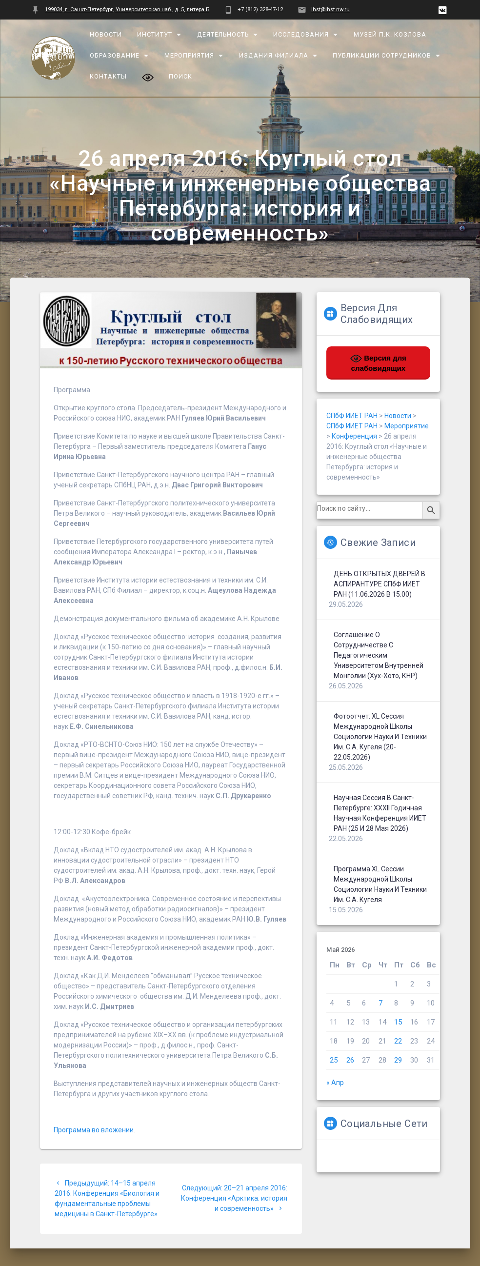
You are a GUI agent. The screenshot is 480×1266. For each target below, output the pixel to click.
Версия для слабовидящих (378, 362)
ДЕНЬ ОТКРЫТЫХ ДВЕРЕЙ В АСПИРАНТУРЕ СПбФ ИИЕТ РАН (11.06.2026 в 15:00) (379, 584)
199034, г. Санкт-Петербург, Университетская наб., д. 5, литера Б (127, 9)
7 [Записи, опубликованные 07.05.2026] (380, 1003)
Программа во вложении (94, 1130)
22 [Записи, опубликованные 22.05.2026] (398, 1041)
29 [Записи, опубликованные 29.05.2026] (398, 1060)
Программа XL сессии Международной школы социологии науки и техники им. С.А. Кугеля (380, 884)
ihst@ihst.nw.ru (330, 9)
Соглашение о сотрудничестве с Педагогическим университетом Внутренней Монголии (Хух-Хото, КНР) (378, 655)
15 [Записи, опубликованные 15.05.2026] (398, 1022)
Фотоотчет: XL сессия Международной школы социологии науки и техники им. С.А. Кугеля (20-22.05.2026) (380, 736)
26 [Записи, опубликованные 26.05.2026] (350, 1060)
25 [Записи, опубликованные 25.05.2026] (334, 1060)
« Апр (335, 1082)
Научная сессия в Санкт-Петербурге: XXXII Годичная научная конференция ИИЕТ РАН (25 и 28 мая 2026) (380, 813)
